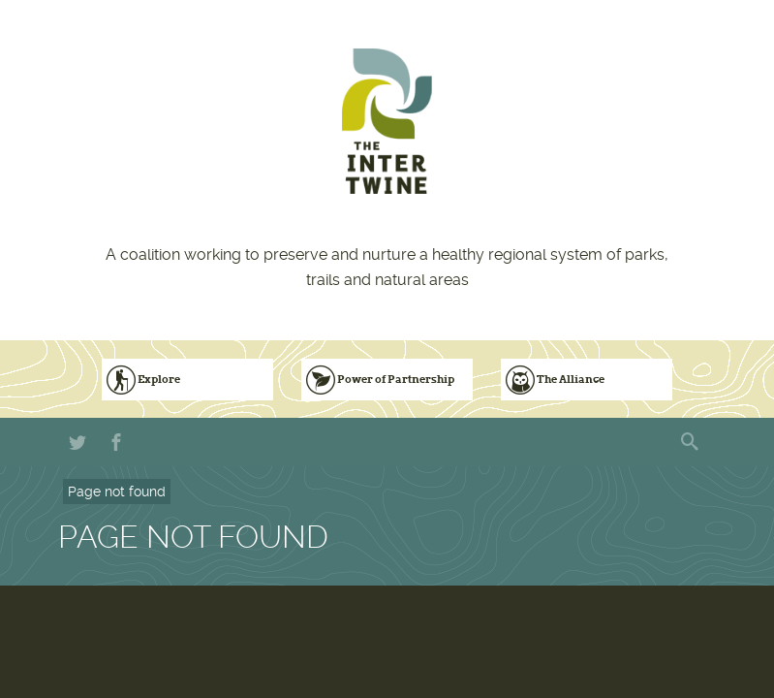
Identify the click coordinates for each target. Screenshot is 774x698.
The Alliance (570, 379)
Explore (159, 379)
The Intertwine (387, 121)
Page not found (117, 491)
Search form (691, 442)
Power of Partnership (395, 379)
